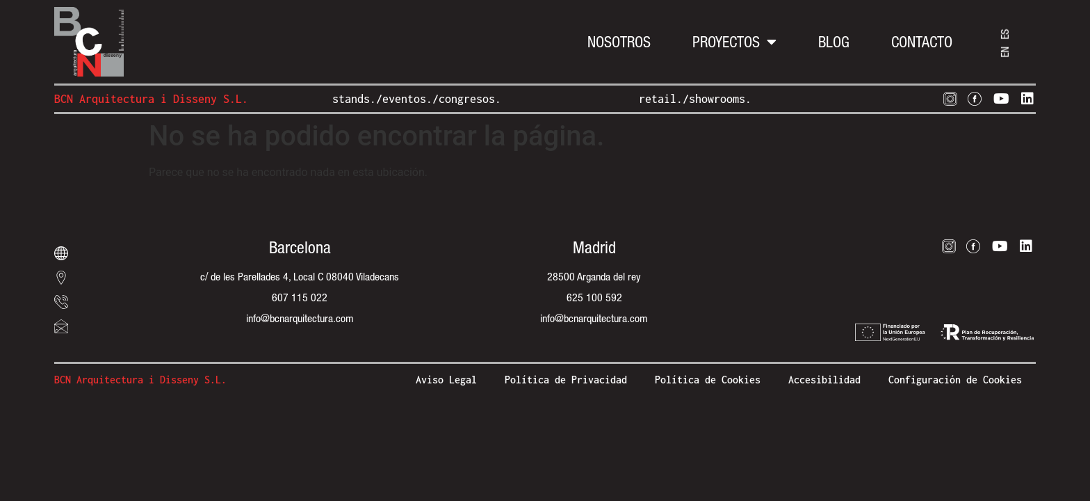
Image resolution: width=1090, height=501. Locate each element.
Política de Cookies (707, 379)
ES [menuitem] (1004, 34)
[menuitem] (1005, 51)
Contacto (921, 41)
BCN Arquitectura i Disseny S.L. (151, 99)
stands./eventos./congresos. (416, 99)
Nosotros (619, 41)
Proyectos (734, 41)
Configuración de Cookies (955, 379)
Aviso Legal (446, 379)
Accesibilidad (824, 379)
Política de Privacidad (566, 379)
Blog (833, 41)
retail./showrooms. (695, 99)
